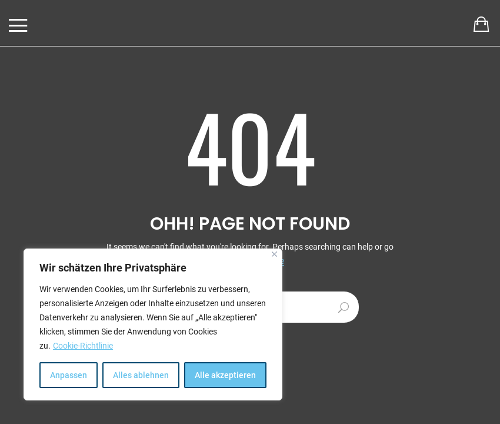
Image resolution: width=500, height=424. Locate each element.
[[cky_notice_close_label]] (274, 254)
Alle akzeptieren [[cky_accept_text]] (225, 375)
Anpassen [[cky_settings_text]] (68, 375)
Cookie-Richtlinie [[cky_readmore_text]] (83, 345)
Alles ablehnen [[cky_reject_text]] (141, 375)
